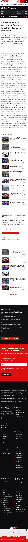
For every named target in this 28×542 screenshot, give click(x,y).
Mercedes (18, 55)
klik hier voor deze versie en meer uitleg (10, 239)
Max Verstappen (13, 4)
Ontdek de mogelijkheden (10, 338)
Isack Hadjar (18, 447)
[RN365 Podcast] (18, 1)
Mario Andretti (19, 520)
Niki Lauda (18, 503)
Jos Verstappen (19, 499)
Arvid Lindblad (19, 459)
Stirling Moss (18, 507)
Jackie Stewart (19, 495)
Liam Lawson (18, 469)
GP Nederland (6, 502)
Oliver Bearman (19, 471)
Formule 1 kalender (10, 398)
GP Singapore (6, 510)
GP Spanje (5, 506)
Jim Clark (18, 501)
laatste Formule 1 (7, 389)
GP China (5, 483)
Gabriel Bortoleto (19, 475)
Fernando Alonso (19, 444)
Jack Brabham (19, 517)
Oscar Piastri (18, 449)
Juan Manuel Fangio (20, 509)
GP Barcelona (6, 492)
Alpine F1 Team (6, 442)
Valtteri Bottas (19, 457)
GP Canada (5, 489)
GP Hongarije (6, 500)
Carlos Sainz (18, 451)
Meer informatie (14, 16)
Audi (4, 444)
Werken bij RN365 (19, 416)
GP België (5, 498)
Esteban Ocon (19, 455)
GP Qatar (5, 516)
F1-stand (25, 4)
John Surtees (19, 519)
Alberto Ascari (19, 488)
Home (2, 4)
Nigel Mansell (19, 505)
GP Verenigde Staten (7, 512)
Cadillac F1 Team (6, 453)
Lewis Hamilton (19, 442)
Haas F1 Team (6, 447)
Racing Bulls (5, 449)
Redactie (18, 410)
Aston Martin (6, 446)
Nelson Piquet (19, 515)
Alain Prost (18, 484)
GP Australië (5, 481)
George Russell (19, 438)
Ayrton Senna (19, 490)
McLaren (5, 436)
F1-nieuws (7, 4)
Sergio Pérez (18, 453)
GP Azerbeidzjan (6, 508)
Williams (4, 451)
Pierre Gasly (18, 461)
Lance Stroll (18, 463)
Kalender (20, 4)
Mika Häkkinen (19, 497)
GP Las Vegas (6, 514)
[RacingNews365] (14, 528)
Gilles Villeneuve (19, 491)
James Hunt (18, 493)
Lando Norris (18, 436)
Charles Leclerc (19, 440)
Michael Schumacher (21, 486)
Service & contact (20, 412)
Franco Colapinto (20, 473)
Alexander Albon (19, 467)
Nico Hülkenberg (19, 465)
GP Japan (5, 485)
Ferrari (4, 438)
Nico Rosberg (19, 482)
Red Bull (12, 55)
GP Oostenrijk (6, 494)
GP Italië (4, 504)
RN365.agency (19, 418)
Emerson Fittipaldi (20, 511)
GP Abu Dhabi (6, 518)
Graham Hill (18, 513)
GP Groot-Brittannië (7, 496)
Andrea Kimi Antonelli (20, 446)
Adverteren (18, 414)
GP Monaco (5, 490)
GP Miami (5, 487)
